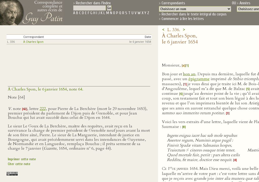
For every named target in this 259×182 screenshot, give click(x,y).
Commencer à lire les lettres (183, 18)
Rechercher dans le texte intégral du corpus (194, 14)
